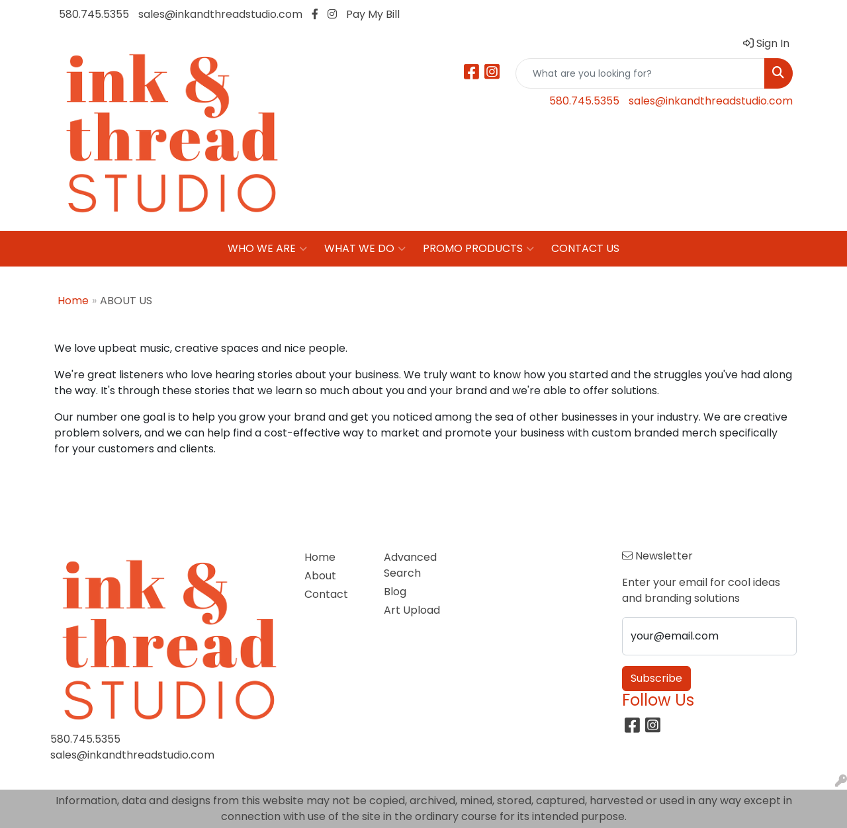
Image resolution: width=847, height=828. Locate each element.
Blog (395, 591)
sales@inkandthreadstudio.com (220, 14)
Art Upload (412, 610)
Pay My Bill (373, 14)
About (320, 575)
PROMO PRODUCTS (478, 249)
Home (73, 300)
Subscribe (656, 678)
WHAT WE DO (365, 249)
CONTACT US (585, 248)
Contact (326, 594)
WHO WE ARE (267, 249)
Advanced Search (410, 565)
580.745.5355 (94, 14)
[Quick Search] (640, 73)
